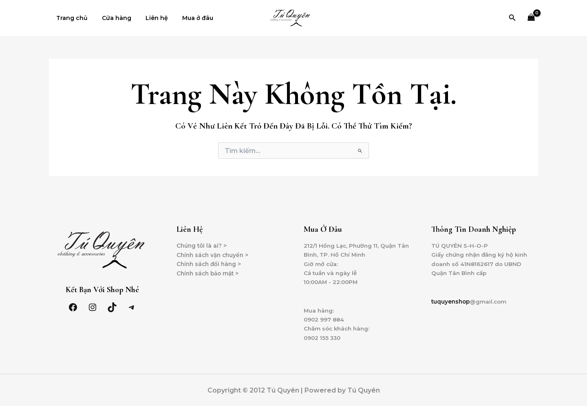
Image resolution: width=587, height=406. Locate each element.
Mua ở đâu (187, 18)
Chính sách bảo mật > (210, 273)
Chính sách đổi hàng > (210, 264)
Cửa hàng (112, 18)
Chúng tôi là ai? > (202, 245)
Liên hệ (149, 18)
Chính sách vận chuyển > (214, 255)
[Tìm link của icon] (512, 18)
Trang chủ (70, 18)
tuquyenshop (451, 302)
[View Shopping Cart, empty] (531, 18)
